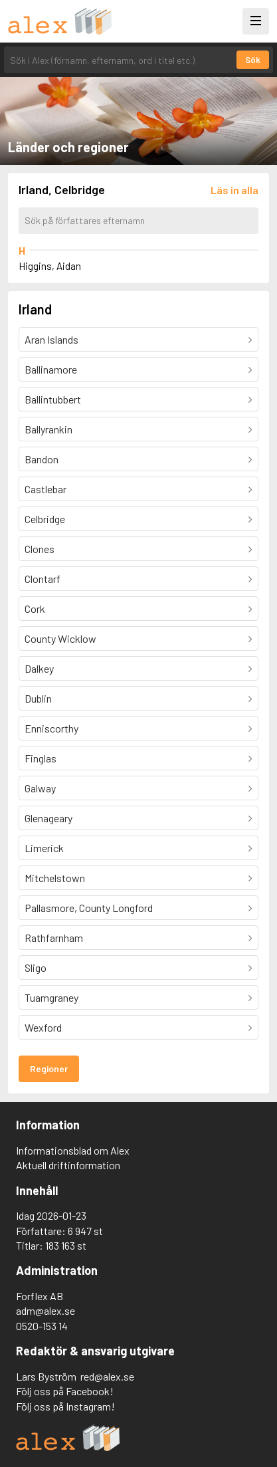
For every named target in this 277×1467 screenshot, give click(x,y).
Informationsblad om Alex (73, 1150)
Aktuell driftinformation (68, 1165)
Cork (35, 608)
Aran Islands (51, 339)
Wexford (43, 1027)
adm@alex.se (45, 1310)
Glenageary (48, 818)
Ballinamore (51, 369)
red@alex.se (107, 1376)
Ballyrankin (48, 429)
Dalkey (39, 668)
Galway (40, 788)
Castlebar (45, 489)
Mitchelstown (55, 877)
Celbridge (45, 518)
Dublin (38, 698)
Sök (252, 60)
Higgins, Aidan (50, 266)
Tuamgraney (51, 997)
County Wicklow (60, 638)
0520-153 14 (42, 1325)
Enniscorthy (51, 728)
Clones (39, 548)
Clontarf (42, 578)
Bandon (41, 459)
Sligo (35, 967)
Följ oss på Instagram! (65, 1406)
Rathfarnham (54, 937)
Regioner (49, 1068)
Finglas (40, 758)
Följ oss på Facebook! (65, 1391)
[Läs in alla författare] (234, 189)
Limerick (44, 848)
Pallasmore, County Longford (89, 907)
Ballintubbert (53, 399)
